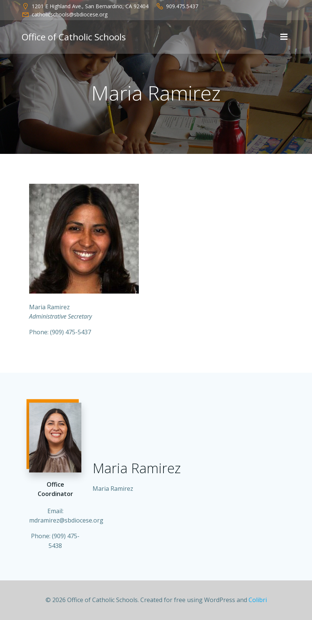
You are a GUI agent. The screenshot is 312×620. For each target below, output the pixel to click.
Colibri (258, 600)
